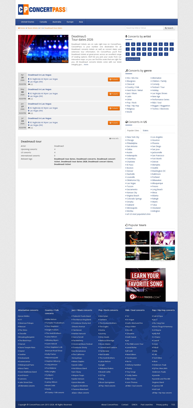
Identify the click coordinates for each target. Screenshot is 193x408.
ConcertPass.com (36, 404)
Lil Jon (155, 344)
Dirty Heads (104, 337)
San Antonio (131, 146)
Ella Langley (50, 371)
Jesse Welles (24, 316)
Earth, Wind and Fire (134, 323)
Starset (21, 344)
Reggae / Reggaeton (160, 105)
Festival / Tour (158, 87)
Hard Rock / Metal (134, 90)
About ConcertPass (109, 404)
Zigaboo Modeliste (80, 386)
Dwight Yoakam (51, 330)
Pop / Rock (131, 102)
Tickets (114, 79)
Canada (43, 22)
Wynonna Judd (51, 357)
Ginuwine (129, 333)
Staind (21, 351)
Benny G (49, 378)
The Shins (22, 330)
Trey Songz (130, 372)
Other (129, 99)
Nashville (130, 174)
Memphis (155, 164)
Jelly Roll (156, 333)
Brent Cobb (50, 385)
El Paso (129, 164)
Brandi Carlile (105, 372)
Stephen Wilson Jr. (53, 361)
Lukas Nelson (51, 337)
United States (27, 22)
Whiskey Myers (51, 340)
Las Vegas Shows (159, 93)
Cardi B (155, 340)
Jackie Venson (78, 379)
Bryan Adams (105, 344)
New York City (132, 137)
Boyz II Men (130, 326)
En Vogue (129, 319)
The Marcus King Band (81, 319)
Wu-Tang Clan (158, 323)
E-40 (154, 354)
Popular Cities (133, 130)
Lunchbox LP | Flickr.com (163, 245)
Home (21, 28)
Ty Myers (49, 375)
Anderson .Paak (159, 365)
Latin (128, 96)
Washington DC (158, 171)
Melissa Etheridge (106, 340)
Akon (154, 361)
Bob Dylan (103, 316)
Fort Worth (156, 158)
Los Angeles (157, 137)
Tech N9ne (157, 358)
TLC (127, 316)
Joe (127, 340)
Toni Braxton (131, 358)
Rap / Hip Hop (132, 105)
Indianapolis (131, 155)
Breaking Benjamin (26, 337)
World (129, 112)
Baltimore (156, 174)
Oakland (130, 205)
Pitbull (155, 347)
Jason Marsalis (78, 382)
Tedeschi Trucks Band (81, 316)
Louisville (130, 177)
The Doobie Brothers (108, 323)
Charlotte (130, 161)
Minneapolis (131, 208)
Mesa (154, 192)
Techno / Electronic (160, 108)
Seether (22, 354)
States (145, 130)
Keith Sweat (130, 337)
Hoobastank (23, 358)
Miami (154, 201)
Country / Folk (132, 87)
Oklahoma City (133, 180)
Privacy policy (162, 404)
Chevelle (22, 333)
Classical (130, 84)
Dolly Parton (50, 354)
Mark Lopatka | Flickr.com (163, 261)
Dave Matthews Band (27, 372)
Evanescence (24, 361)
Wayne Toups (78, 375)
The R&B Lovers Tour (134, 344)
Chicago (130, 140)
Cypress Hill (157, 386)
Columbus (131, 158)
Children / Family (158, 81)
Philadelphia (131, 143)
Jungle (102, 365)
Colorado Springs (134, 198)
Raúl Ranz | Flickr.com (137, 245)
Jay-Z (154, 319)
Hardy (48, 389)
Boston (129, 168)
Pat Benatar (104, 351)
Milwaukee (156, 180)
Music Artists (33, 28)
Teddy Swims (131, 375)
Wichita (129, 211)
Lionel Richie (131, 347)
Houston (155, 140)
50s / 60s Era (132, 78)
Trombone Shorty (79, 347)
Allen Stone (130, 379)
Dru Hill (128, 330)
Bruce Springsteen (107, 382)
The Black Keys (24, 340)
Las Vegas (131, 183)
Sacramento (131, 189)
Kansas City (131, 192)
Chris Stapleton (51, 326)
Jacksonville (156, 152)
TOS (173, 404)
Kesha (102, 330)
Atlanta (154, 195)
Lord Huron (23, 375)
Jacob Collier (77, 365)
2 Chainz (156, 337)
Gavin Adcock (51, 343)
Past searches (147, 404)
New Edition (130, 354)
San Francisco (157, 155)
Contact (125, 404)
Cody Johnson (51, 364)
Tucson (129, 186)
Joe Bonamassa (79, 351)
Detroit (154, 161)
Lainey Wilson (51, 382)
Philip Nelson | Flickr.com (138, 261)
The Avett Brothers (53, 333)
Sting (101, 379)
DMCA (134, 404)
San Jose (155, 149)
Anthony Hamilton (133, 365)
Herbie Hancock (79, 333)
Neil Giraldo (104, 354)
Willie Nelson (50, 319)
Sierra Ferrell (77, 337)
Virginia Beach (132, 195)
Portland (155, 177)
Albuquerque (157, 183)
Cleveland (155, 208)
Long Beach (157, 189)
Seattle (154, 168)
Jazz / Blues (131, 93)
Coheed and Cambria (108, 347)
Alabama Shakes (106, 368)
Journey (102, 333)
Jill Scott (129, 351)
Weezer (22, 326)
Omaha (129, 201)
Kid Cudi (156, 389)
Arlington (155, 211)
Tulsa (154, 205)
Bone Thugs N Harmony (162, 326)
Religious (130, 108)
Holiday (155, 90)
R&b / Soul (156, 102)
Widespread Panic (26, 365)
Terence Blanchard (80, 389)
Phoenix (155, 143)
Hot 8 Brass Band (79, 368)
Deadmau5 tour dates (53, 28)
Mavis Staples (78, 361)
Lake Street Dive (25, 382)
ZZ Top (102, 375)
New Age (155, 96)
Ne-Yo (128, 361)
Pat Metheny (77, 340)
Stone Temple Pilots (26, 347)
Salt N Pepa (157, 316)
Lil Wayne (156, 330)
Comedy (155, 84)
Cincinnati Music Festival (82, 344)
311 (20, 319)
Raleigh (154, 198)
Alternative (156, 78)
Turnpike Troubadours (54, 323)
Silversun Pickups (26, 323)
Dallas (129, 149)
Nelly (154, 351)
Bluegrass (130, 81)
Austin (129, 152)
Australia (57, 22)
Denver (129, 171)
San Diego (156, 146)
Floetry (128, 368)
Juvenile (156, 375)
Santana (103, 319)
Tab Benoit (77, 330)
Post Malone (50, 368)
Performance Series (160, 99)
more (86, 64)
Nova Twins (23, 368)
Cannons (22, 379)
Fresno (154, 186)
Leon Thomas (131, 382)
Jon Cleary (76, 372)
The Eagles (104, 326)
